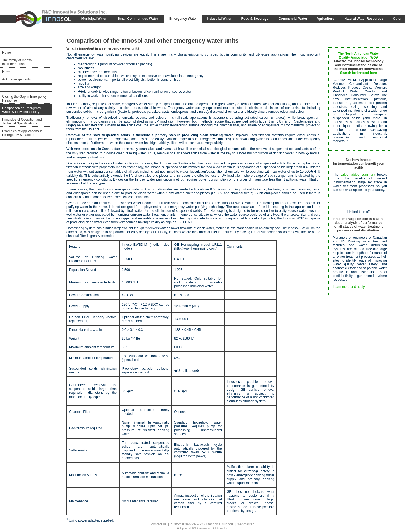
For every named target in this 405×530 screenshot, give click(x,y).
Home (6, 52)
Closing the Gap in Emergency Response (24, 98)
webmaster (246, 524)
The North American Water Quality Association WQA (358, 55)
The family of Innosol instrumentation (17, 62)
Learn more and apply (349, 287)
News (6, 72)
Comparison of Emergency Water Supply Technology (21, 110)
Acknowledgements (16, 79)
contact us (159, 524)
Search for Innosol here (358, 73)
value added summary (357, 174)
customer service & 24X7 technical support (202, 524)
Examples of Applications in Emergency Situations (22, 133)
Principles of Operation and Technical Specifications (22, 121)
